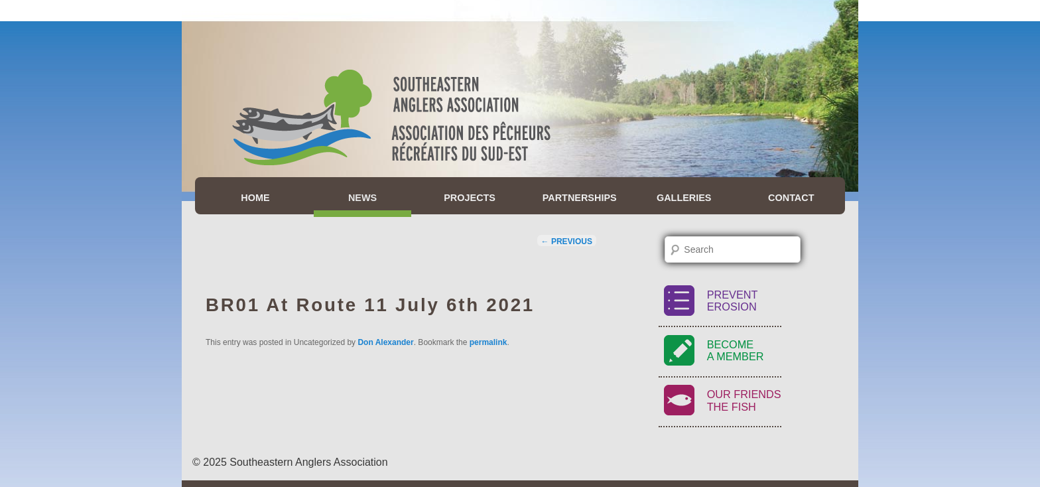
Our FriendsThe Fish (744, 400)
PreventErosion (732, 301)
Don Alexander (385, 342)
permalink (488, 342)
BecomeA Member (735, 350)
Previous (566, 241)
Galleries (684, 197)
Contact (791, 197)
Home (255, 197)
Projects (469, 197)
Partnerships (580, 197)
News (362, 197)
